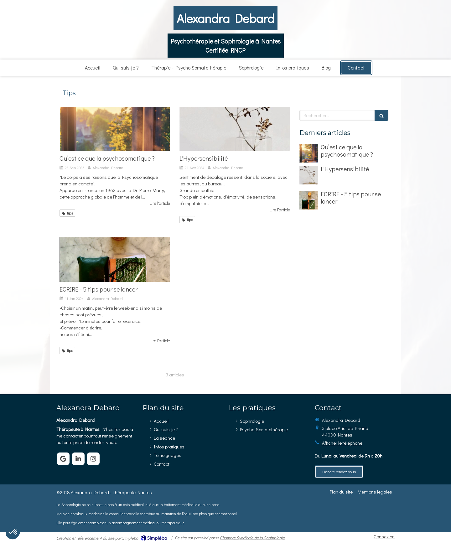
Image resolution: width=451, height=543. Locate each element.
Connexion (384, 536)
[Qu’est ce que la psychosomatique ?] (115, 129)
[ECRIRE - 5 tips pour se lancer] (115, 259)
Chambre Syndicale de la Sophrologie (252, 537)
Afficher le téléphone (342, 443)
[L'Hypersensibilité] (234, 129)
